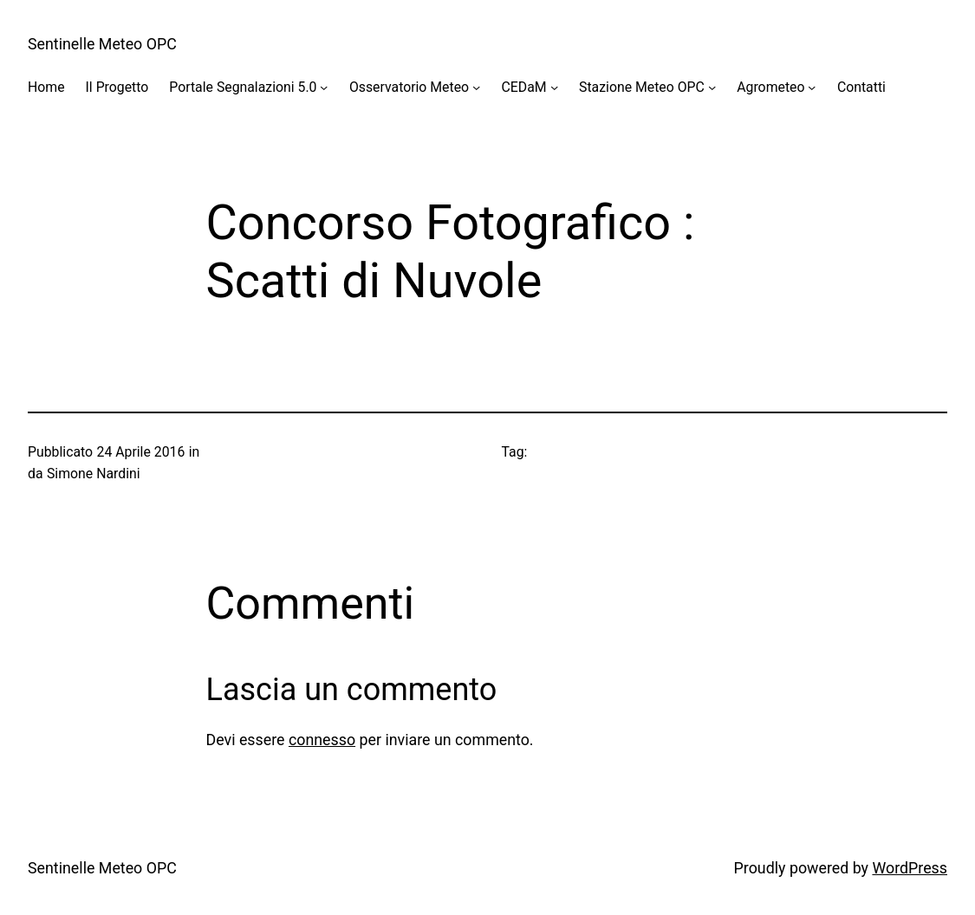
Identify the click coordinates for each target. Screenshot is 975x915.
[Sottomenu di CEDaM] (554, 87)
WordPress (909, 868)
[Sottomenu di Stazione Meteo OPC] (712, 87)
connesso (322, 739)
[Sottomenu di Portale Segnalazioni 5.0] (324, 87)
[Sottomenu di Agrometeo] (812, 87)
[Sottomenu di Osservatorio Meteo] (476, 87)
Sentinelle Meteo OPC (102, 44)
